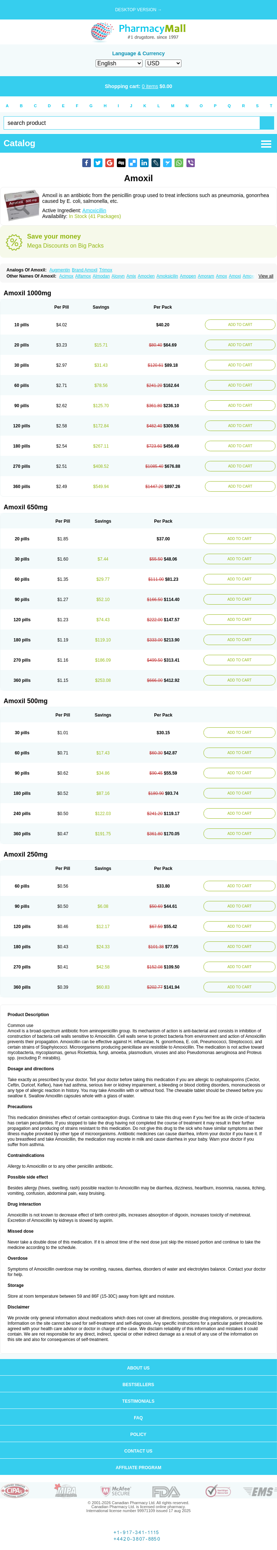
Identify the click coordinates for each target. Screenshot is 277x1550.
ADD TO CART (240, 325)
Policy (138, 1434)
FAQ (138, 1417)
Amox (221, 276)
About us (138, 1368)
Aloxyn (117, 276)
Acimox (66, 276)
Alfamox (83, 276)
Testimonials (138, 1401)
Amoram (206, 276)
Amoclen (146, 276)
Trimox (105, 270)
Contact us (138, 1451)
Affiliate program (138, 1467)
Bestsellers (138, 1384)
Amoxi (235, 276)
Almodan (101, 276)
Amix (131, 276)
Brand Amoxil (84, 270)
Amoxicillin (94, 210)
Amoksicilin (167, 276)
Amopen (188, 276)
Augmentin (59, 270)
